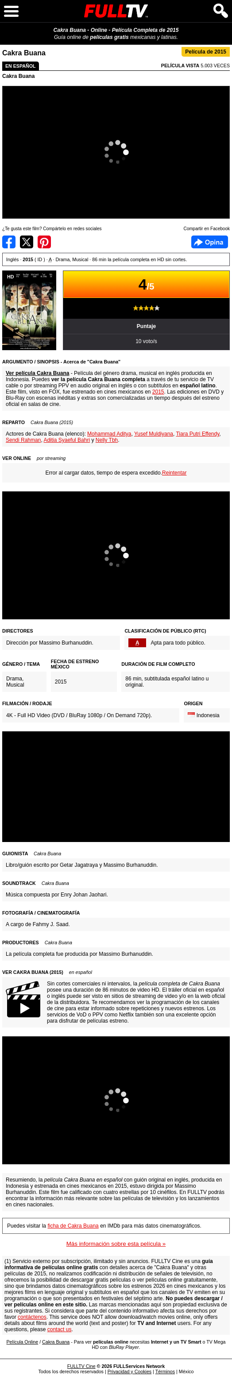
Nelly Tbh (107, 440)
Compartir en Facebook (8, 242)
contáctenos (32, 1317)
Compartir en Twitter (26, 242)
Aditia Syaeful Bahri (66, 440)
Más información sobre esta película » (116, 1243)
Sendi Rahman (23, 440)
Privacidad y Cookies (130, 1371)
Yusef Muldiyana (153, 434)
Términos (165, 1371)
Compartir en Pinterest (44, 242)
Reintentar (174, 473)
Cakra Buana (18, 76)
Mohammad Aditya (109, 434)
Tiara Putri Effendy (197, 434)
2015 (158, 392)
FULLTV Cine (81, 1366)
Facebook (209, 242)
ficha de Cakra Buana (72, 1226)
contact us (59, 1329)
